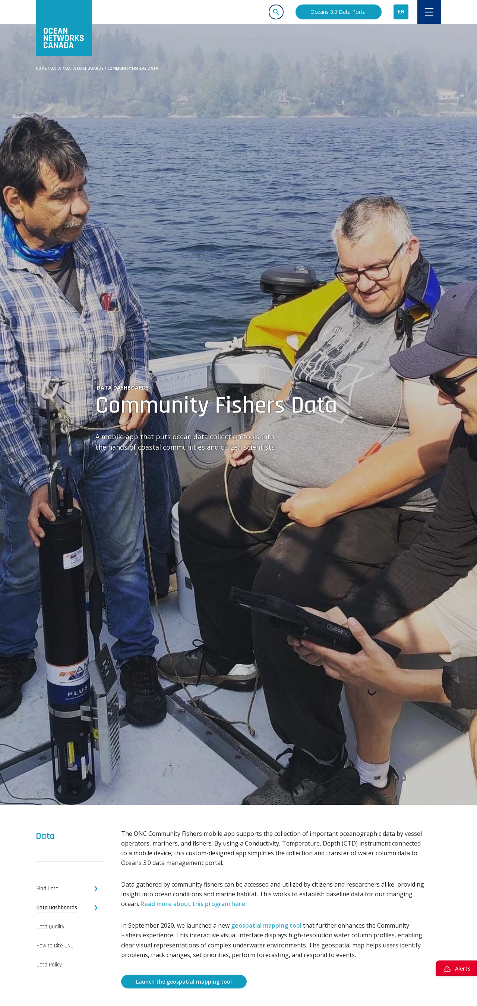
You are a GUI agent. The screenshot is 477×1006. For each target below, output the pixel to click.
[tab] (70, 889)
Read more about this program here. (193, 904)
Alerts (456, 968)
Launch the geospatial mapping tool (184, 981)
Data (55, 68)
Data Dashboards (84, 68)
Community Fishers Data (132, 68)
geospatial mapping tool (266, 925)
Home (41, 68)
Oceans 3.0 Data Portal (338, 11)
